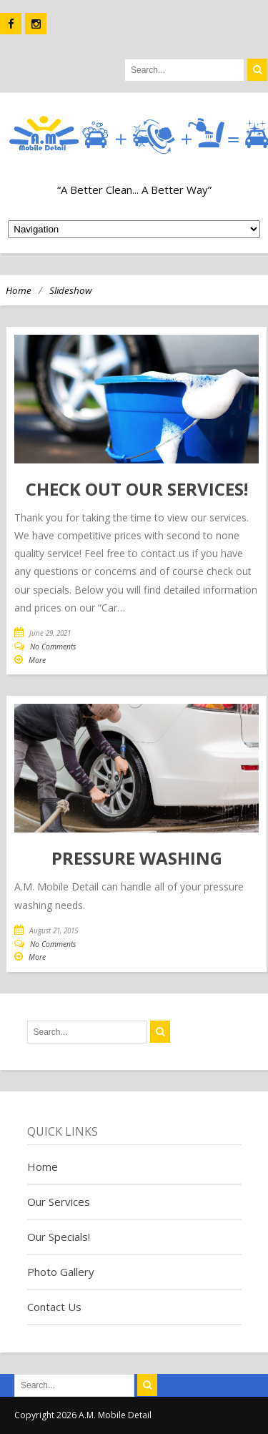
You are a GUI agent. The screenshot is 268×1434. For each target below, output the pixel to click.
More (37, 660)
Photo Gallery (60, 1271)
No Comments (53, 647)
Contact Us (54, 1307)
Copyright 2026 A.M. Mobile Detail (83, 1415)
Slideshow (70, 290)
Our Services (58, 1201)
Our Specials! (58, 1236)
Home (18, 290)
